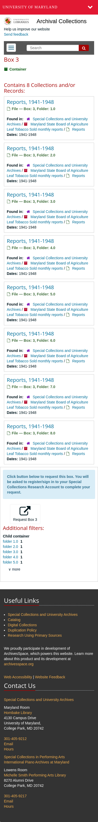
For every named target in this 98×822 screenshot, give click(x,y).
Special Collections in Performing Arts (34, 757)
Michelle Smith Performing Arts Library (35, 775)
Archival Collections (61, 21)
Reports (78, 129)
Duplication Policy (22, 630)
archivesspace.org (19, 664)
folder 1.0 (11, 541)
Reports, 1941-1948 (30, 101)
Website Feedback (50, 677)
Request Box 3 (25, 514)
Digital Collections (22, 625)
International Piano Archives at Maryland (36, 762)
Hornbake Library (18, 713)
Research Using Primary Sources (35, 635)
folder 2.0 (11, 547)
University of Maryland (30, 7)
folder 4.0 (11, 557)
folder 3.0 (11, 552)
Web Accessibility (18, 677)
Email (8, 744)
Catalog (14, 620)
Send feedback (16, 34)
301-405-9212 (15, 739)
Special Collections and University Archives (43, 614)
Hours (9, 749)
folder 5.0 (11, 562)
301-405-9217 (15, 796)
